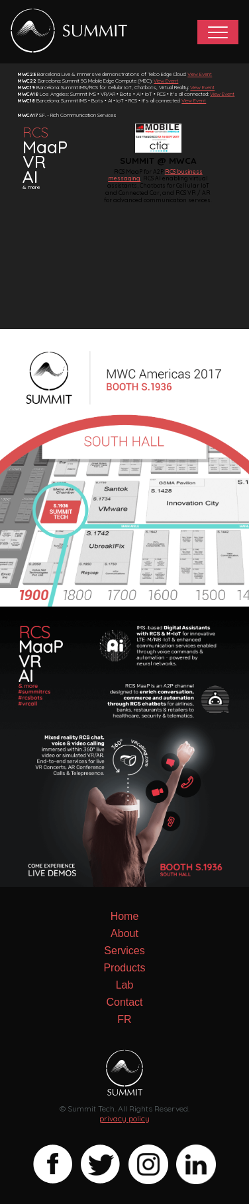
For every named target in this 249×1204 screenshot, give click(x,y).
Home (125, 916)
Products (124, 967)
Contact (124, 1002)
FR (124, 1019)
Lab (125, 985)
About (124, 933)
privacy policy (124, 1118)
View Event (199, 74)
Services (124, 950)
